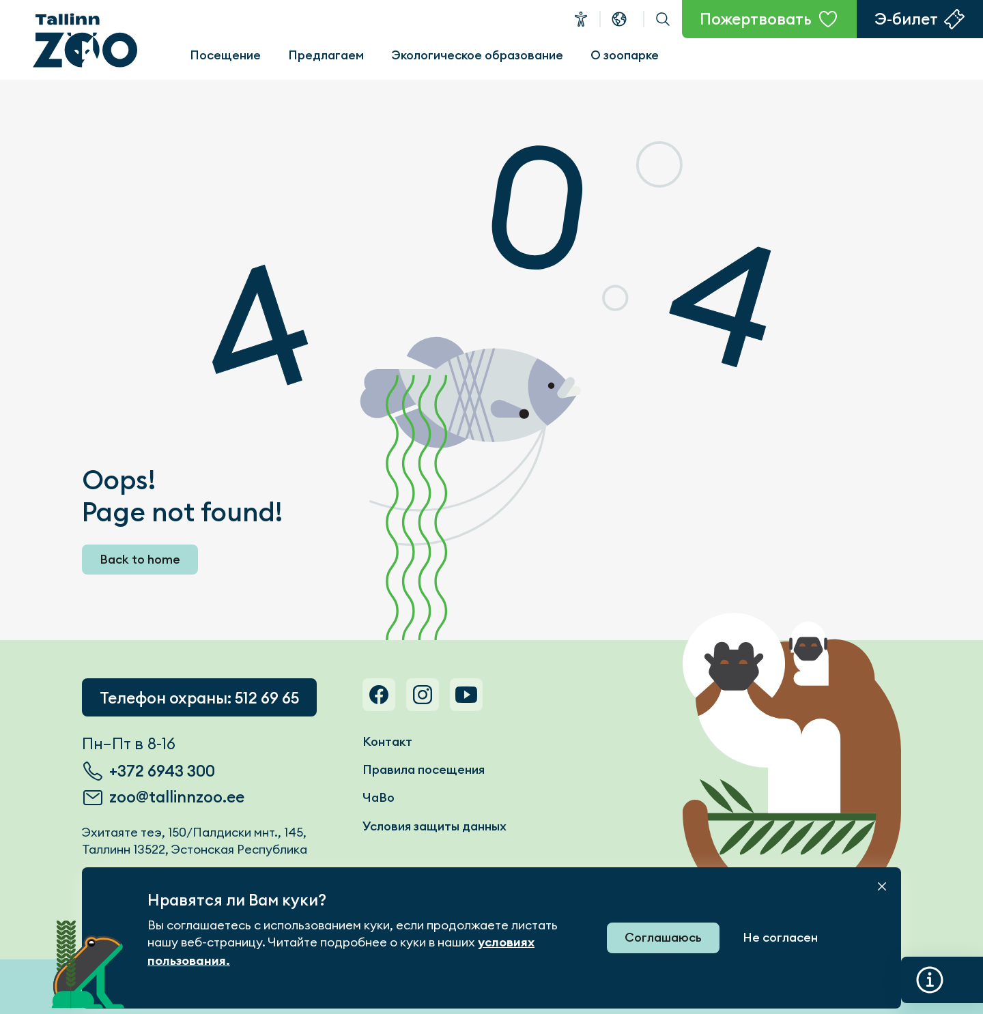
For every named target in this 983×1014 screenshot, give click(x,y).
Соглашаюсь (663, 937)
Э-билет (906, 19)
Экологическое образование (477, 55)
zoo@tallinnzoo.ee (176, 797)
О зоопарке (624, 55)
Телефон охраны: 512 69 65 (199, 698)
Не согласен (780, 937)
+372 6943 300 (162, 771)
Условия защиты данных (434, 826)
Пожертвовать (756, 19)
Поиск (662, 19)
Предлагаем (326, 55)
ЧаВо (378, 797)
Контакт (387, 741)
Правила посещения (423, 769)
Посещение (225, 55)
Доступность (581, 19)
